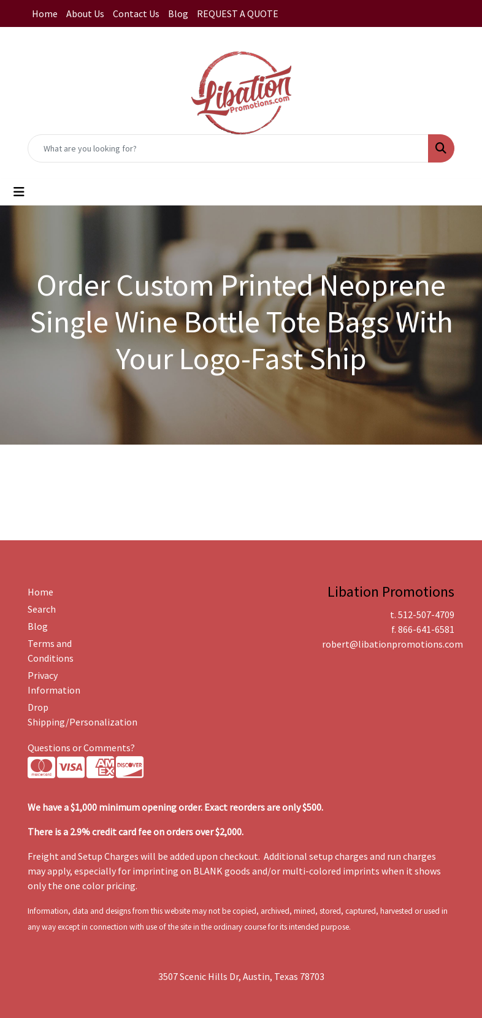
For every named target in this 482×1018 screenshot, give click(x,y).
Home (45, 13)
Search (42, 609)
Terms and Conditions (51, 650)
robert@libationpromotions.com (392, 644)
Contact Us (136, 13)
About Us (85, 13)
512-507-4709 (426, 614)
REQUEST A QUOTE (237, 13)
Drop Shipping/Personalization (57, 714)
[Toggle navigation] (19, 192)
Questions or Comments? (81, 747)
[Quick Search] (228, 148)
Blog (178, 13)
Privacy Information (54, 682)
